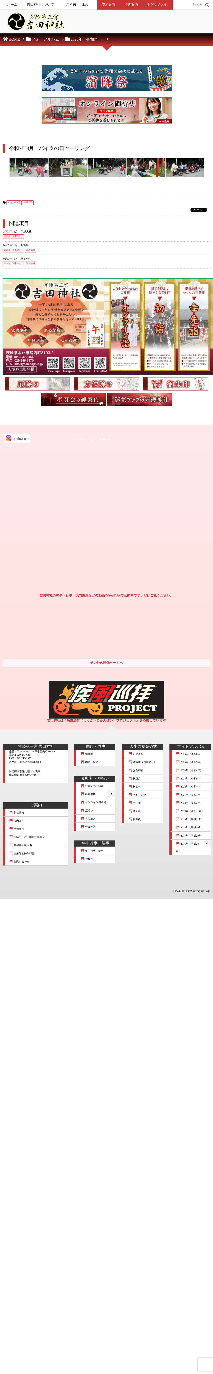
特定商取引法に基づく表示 (25, 771)
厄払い (87, 810)
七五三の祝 (137, 794)
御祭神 (87, 754)
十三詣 (134, 802)
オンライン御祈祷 (93, 802)
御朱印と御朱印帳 (22, 853)
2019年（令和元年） (190, 811)
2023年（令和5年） (189, 778)
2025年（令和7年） (13, 236)
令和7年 (28, 202)
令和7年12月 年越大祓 (17, 231)
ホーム (12, 5)
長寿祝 (134, 819)
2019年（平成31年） (190, 819)
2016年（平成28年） (187, 847)
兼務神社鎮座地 (20, 845)
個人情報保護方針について (25, 774)
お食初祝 (135, 770)
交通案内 (108, 5)
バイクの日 (14, 202)
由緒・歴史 (89, 762)
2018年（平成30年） (190, 827)
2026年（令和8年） (189, 754)
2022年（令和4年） (189, 786)
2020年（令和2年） (189, 802)
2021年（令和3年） (189, 794)
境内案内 (131, 5)
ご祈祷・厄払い (78, 5)
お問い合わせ (158, 5)
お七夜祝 (135, 754)
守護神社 (88, 826)
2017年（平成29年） (190, 835)
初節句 (134, 786)
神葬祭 (87, 858)
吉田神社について (40, 5)
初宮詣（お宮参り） (142, 762)
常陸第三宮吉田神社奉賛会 (27, 837)
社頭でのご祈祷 (92, 785)
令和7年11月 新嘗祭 (16, 245)
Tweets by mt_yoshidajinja (91, 439)
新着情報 (30, 250)
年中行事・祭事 (92, 850)
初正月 (134, 778)
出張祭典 (88, 794)
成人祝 (134, 811)
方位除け (88, 818)
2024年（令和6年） (189, 770)
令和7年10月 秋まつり (17, 258)
